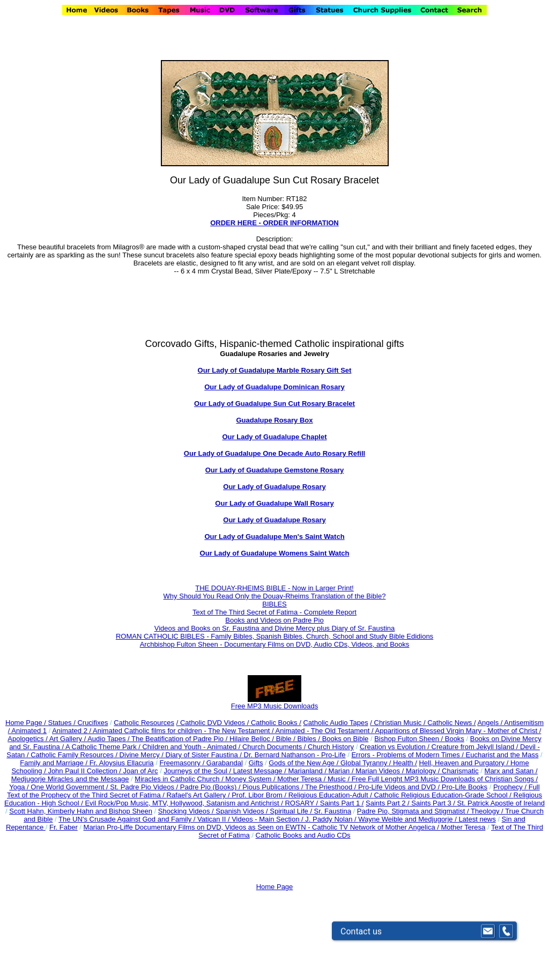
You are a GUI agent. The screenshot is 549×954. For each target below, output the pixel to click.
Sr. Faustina (332, 811)
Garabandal (224, 763)
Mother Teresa (463, 827)
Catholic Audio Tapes (335, 723)
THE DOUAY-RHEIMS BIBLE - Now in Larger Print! (274, 588)
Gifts (256, 763)
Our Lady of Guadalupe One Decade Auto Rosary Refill (274, 453)
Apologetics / (28, 739)
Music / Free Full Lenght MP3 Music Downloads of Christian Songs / (433, 779)
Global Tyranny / (366, 763)
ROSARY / (302, 803)
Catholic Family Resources (72, 755)
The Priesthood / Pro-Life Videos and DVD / (372, 787)
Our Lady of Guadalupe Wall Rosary (274, 503)
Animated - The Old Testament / (325, 731)
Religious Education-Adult (328, 795)
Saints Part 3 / (433, 803)
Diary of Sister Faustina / (205, 755)
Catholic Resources (144, 723)
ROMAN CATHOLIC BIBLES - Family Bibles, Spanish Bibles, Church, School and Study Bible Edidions (274, 636)
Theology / (488, 811)
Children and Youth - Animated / (192, 747)
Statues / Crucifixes (78, 723)
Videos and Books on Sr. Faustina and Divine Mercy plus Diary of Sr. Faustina (274, 628)
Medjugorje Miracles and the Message (70, 779)
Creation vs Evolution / (396, 747)
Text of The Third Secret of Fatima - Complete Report (274, 612)
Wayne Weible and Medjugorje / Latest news (427, 819)
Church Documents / (274, 747)
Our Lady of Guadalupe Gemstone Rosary (274, 470)
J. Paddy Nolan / (331, 819)
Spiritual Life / (292, 811)
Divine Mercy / (143, 755)
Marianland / (308, 771)
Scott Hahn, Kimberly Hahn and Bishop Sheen (80, 811)
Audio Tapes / (109, 739)
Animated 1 (29, 731)
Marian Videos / (380, 771)
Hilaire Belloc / (251, 739)
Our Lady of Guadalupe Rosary (274, 487)
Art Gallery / (68, 739)
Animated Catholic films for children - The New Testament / (184, 731)
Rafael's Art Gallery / (199, 795)
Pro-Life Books (464, 787)
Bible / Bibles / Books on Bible (321, 739)
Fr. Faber (63, 827)
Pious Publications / (273, 787)
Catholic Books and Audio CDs (303, 835)
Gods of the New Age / (304, 763)
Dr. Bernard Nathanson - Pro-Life (295, 755)
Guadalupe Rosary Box (274, 420)
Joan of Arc (140, 771)
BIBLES (274, 604)
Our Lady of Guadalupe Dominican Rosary (274, 387)
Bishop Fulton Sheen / (409, 739)
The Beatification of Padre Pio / (180, 739)
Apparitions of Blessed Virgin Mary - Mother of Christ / (458, 731)
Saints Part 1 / (342, 803)
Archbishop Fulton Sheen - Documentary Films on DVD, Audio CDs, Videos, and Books (275, 644)
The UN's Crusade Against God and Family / (127, 819)
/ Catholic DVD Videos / (212, 723)
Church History (330, 747)
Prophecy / (511, 787)
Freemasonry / (182, 763)
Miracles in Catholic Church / (180, 779)
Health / (405, 763)
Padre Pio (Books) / (211, 787)
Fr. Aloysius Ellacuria (122, 763)
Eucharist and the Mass (502, 755)
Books (454, 739)
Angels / (490, 723)
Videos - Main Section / (268, 819)
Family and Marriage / (54, 763)
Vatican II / (214, 819)
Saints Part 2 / (388, 803)
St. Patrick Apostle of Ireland (501, 803)
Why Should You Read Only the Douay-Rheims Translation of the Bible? (275, 596)
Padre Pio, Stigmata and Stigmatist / (414, 811)
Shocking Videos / (187, 811)
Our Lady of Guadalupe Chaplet (274, 437)
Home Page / (25, 723)
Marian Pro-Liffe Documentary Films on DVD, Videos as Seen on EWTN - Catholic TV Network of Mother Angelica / (262, 827)
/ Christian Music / (398, 723)
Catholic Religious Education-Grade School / (443, 795)
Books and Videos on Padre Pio (274, 620)
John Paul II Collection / (85, 771)
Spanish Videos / (243, 811)
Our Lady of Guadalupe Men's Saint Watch (274, 537)
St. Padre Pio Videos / (145, 787)
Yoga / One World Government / (59, 787)
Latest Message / (260, 771)
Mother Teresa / (302, 779)
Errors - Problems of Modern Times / (408, 755)
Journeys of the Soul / (198, 771)
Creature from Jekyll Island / (476, 747)
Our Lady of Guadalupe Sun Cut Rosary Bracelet (274, 404)
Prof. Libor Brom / (260, 795)
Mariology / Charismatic (442, 771)
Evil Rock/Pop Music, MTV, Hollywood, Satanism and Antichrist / (185, 803)
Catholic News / (451, 723)
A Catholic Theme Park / (104, 747)
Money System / (251, 779)
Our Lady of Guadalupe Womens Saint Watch (275, 553)
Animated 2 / (72, 731)
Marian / (342, 771)
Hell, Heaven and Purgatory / (464, 763)
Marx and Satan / (511, 771)
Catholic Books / (275, 723)
